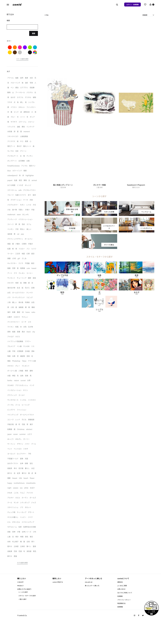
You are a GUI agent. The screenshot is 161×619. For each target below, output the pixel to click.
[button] (62, 275)
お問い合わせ (121, 589)
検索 (33, 33)
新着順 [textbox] (145, 15)
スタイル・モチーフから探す (27, 596)
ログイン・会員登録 (132, 4)
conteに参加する (58, 582)
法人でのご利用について (124, 593)
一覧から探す (22, 599)
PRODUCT (20, 586)
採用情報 (120, 607)
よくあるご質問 (122, 586)
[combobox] (148, 15)
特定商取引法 (121, 603)
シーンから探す (23, 592)
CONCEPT (20, 582)
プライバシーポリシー (124, 600)
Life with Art (88, 582)
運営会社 (120, 582)
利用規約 (120, 596)
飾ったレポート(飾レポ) (92, 586)
